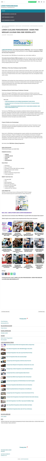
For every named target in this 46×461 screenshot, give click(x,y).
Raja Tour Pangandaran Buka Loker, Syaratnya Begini (16, 356)
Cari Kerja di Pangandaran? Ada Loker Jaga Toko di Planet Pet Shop (19, 352)
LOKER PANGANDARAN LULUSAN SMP (8, 20)
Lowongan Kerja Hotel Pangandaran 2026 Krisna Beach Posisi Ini (18, 360)
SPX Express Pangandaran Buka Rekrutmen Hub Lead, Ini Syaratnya (19, 384)
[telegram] (14, 274)
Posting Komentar (10, 34)
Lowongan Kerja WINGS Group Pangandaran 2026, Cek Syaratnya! (18, 376)
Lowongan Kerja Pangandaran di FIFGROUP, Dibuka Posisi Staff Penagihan (20, 380)
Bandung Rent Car (5, 323)
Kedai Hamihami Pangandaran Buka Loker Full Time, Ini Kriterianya (19, 408)
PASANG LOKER (4, 333)
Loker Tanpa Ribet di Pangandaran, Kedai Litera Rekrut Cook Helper (19, 404)
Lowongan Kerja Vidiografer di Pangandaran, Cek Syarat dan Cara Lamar (20, 364)
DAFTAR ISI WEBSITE (5, 454)
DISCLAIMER (3, 416)
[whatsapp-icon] (44, 2)
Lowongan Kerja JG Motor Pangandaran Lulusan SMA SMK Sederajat (19, 368)
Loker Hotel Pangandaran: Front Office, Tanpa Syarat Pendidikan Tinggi (20, 400)
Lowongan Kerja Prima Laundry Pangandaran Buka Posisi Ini (17, 372)
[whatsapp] (11, 274)
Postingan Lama (41, 311)
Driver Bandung (4, 321)
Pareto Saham (4, 328)
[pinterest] (9, 274)
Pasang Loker (23, 318)
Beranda (3, 10)
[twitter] (6, 274)
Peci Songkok (4, 339)
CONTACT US (4, 455)
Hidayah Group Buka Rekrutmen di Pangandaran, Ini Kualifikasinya (19, 388)
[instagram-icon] (41, 2)
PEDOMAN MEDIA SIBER (6, 450)
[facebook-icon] (39, 2)
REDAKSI (3, 451)
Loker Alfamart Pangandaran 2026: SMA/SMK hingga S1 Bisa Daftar (19, 348)
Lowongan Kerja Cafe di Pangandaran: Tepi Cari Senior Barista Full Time (20, 392)
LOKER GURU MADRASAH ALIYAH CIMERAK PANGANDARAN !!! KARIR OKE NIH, (20, 101)
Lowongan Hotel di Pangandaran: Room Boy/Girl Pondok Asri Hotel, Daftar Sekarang (22, 396)
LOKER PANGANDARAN (9, 6)
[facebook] (3, 274)
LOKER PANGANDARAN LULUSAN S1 (8, 17)
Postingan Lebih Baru (5, 311)
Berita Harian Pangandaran (6, 338)
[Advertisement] (23, 433)
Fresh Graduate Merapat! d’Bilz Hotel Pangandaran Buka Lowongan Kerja (20, 344)
